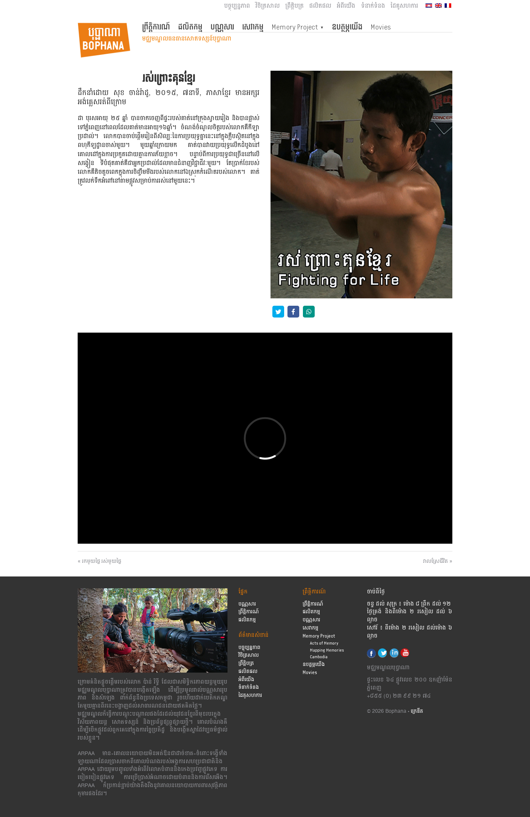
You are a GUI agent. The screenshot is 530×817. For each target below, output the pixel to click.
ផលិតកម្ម (190, 26)
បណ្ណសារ (222, 26)
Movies (381, 26)
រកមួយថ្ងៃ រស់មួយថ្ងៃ (101, 561)
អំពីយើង (346, 6)
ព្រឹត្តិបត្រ (294, 6)
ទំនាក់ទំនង (373, 6)
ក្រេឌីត (417, 711)
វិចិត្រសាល (267, 6)
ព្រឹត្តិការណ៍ (156, 26)
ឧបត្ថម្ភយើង (347, 26)
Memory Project (295, 26)
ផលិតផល (320, 6)
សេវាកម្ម (253, 26)
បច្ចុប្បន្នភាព (237, 6)
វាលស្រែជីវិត (435, 561)
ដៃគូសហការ (404, 6)
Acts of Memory (324, 643)
